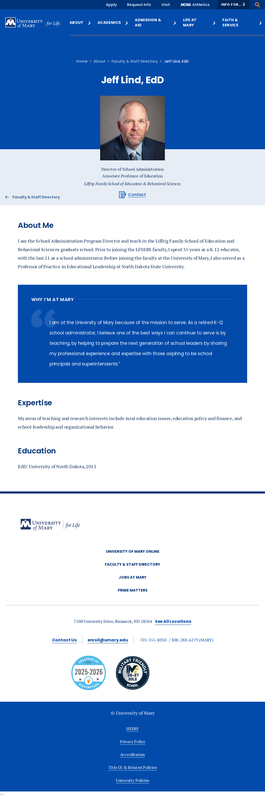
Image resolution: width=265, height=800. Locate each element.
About (80, 22)
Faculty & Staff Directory (135, 61)
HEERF (132, 728)
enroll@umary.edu (107, 640)
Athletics (201, 5)
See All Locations (173, 621)
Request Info (139, 5)
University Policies (132, 780)
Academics (113, 22)
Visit (165, 5)
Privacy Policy (132, 741)
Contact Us (64, 640)
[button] (233, 4)
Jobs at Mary (132, 577)
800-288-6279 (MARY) (192, 640)
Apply (111, 5)
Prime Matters (133, 590)
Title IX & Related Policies (132, 767)
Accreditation (132, 754)
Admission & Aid (156, 22)
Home (81, 61)
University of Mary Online (132, 551)
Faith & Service (242, 22)
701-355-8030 (153, 640)
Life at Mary (199, 22)
